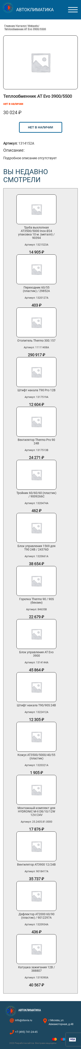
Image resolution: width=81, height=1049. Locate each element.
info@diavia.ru (23, 1020)
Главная (9, 25)
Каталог (21, 25)
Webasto (33, 25)
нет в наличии (40, 127)
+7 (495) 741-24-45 (26, 1031)
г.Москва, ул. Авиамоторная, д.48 (61, 1022)
